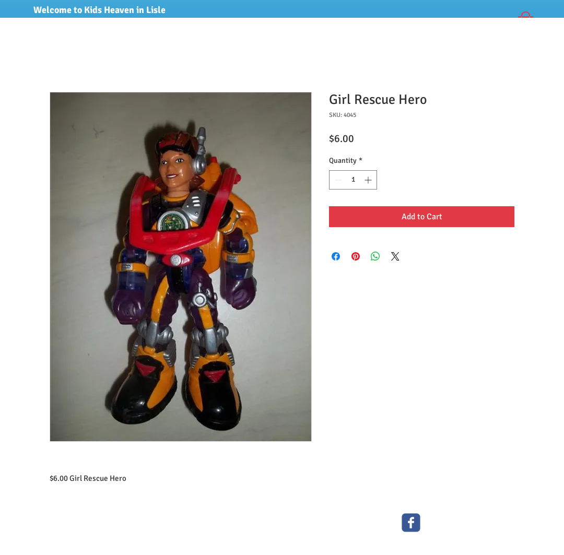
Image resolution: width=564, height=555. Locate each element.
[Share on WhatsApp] (375, 256)
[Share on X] (395, 256)
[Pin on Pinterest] (355, 256)
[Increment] (368, 180)
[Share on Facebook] (336, 256)
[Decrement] (337, 180)
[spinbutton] (353, 180)
